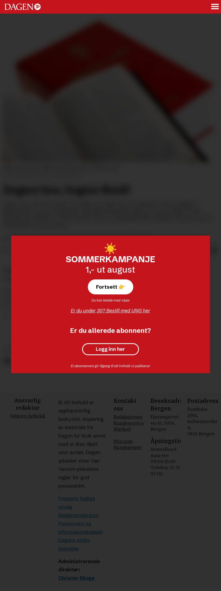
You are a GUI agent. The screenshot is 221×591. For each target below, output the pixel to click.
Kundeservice (128, 423)
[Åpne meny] (215, 7)
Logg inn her (110, 349)
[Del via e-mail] (213, 251)
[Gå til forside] (22, 6)
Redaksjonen (127, 417)
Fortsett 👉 (110, 287)
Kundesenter (127, 447)
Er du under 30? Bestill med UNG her (110, 310)
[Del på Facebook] (7, 361)
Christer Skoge (76, 578)
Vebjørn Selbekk (27, 416)
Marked (122, 429)
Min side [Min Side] (123, 441)
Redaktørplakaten (78, 515)
